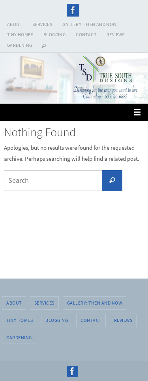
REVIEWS (116, 34)
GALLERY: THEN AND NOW (89, 24)
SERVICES (42, 24)
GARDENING (19, 45)
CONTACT (86, 34)
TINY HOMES (20, 34)
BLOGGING (54, 34)
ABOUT (14, 24)
